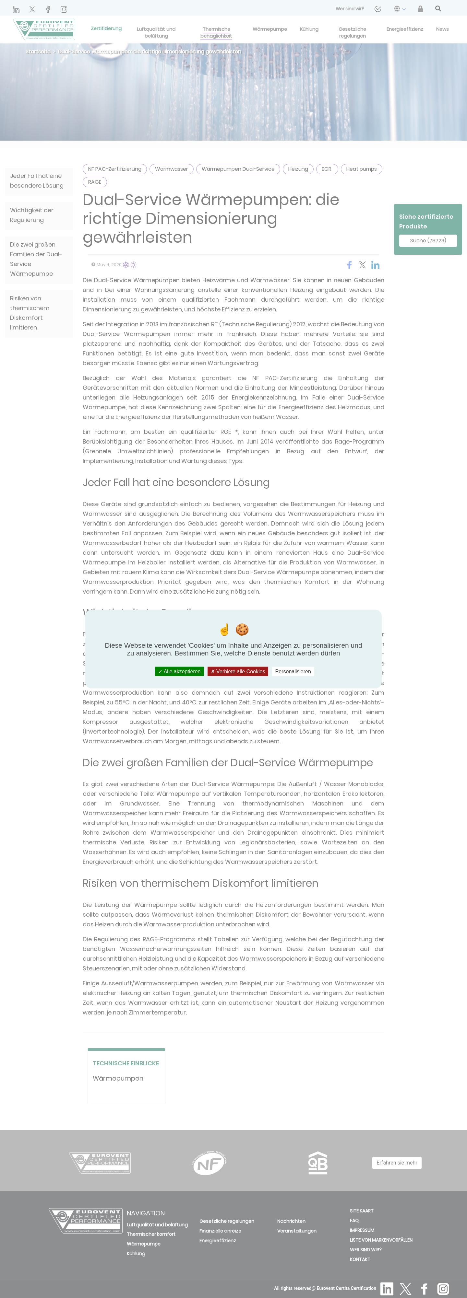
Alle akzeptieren (179, 671)
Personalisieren (293, 671)
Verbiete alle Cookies (238, 671)
